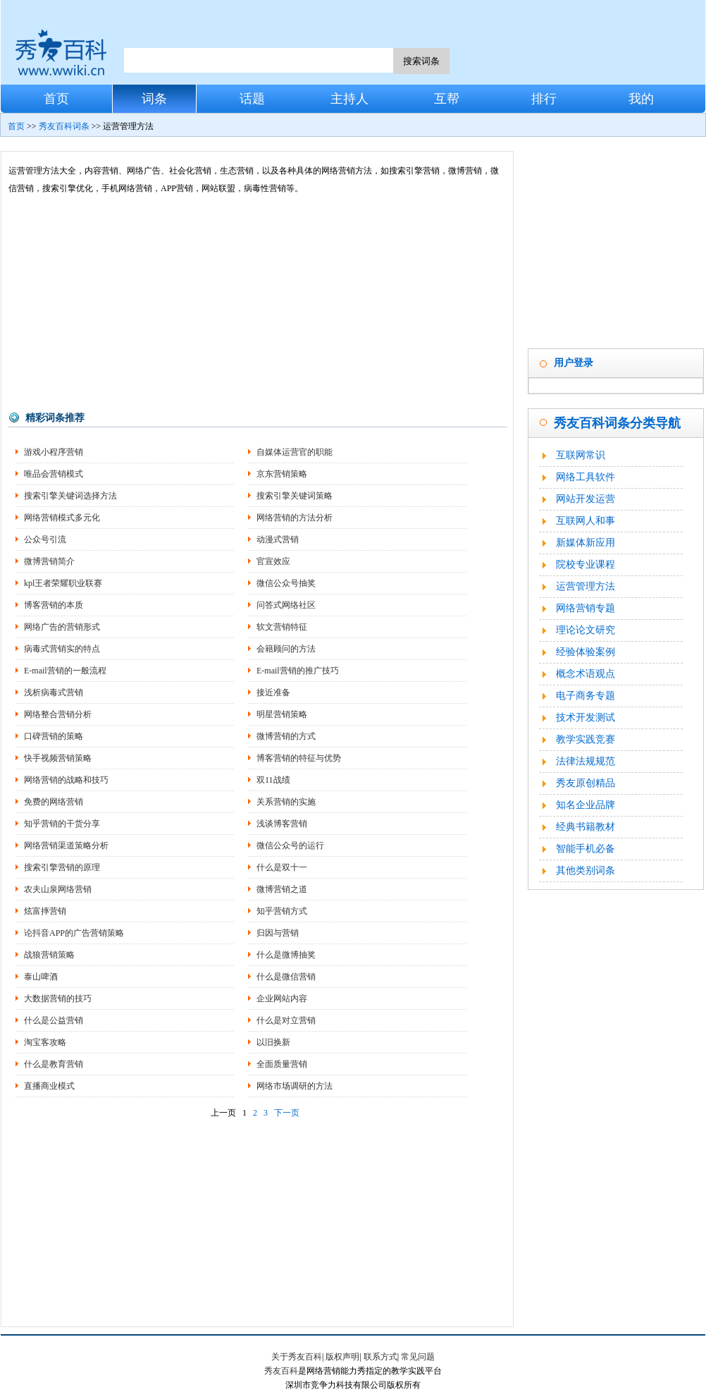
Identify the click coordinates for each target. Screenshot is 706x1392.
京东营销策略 (281, 474)
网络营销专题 (585, 608)
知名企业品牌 (585, 805)
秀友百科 (281, 1371)
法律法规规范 (585, 761)
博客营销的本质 (53, 605)
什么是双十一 (281, 867)
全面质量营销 (281, 1064)
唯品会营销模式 (53, 474)
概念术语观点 (585, 673)
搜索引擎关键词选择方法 (70, 496)
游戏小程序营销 (53, 452)
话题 (252, 99)
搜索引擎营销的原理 (62, 867)
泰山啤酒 (41, 977)
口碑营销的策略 (53, 736)
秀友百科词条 (64, 126)
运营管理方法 (585, 586)
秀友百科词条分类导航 (617, 423)
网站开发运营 (585, 499)
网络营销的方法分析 (294, 518)
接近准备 (273, 692)
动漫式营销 (277, 539)
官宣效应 (273, 561)
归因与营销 (277, 933)
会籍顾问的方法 (286, 649)
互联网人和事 (585, 520)
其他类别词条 (585, 870)
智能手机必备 (585, 848)
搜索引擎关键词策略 (294, 496)
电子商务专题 (585, 695)
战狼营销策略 (49, 955)
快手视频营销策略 (58, 758)
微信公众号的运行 (290, 845)
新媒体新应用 (585, 542)
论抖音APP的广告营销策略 (74, 933)
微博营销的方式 (286, 736)
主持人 (349, 99)
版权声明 (342, 1357)
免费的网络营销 (53, 802)
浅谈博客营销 (281, 824)
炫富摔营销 (45, 911)
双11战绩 (273, 780)
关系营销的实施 (286, 802)
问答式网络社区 (286, 605)
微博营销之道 (281, 889)
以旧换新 (273, 1042)
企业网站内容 (281, 998)
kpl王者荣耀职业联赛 (63, 583)
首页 (56, 99)
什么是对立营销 (286, 1020)
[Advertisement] (257, 303)
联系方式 (380, 1357)
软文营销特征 (281, 627)
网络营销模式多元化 (62, 518)
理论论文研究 (585, 630)
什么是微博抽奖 (286, 955)
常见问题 (418, 1357)
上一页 (223, 1113)
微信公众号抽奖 (286, 583)
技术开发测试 (585, 717)
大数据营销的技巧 (58, 998)
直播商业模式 (49, 1086)
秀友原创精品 (585, 783)
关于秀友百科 (296, 1357)
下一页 (286, 1113)
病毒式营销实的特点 (62, 649)
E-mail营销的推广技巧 (297, 671)
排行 (544, 99)
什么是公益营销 (53, 1020)
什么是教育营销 (53, 1064)
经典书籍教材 (585, 827)
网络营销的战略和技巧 (66, 780)
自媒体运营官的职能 (294, 452)
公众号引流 (45, 539)
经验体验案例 (585, 652)
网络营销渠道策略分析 (66, 845)
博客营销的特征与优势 (298, 758)
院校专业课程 (585, 564)
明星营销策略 (281, 714)
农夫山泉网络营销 (58, 889)
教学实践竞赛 (585, 739)
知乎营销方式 (281, 911)
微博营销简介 (49, 561)
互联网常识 (580, 455)
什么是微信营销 (286, 977)
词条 (154, 99)
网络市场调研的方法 (294, 1086)
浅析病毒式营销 (53, 692)
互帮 (446, 99)
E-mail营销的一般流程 (65, 671)
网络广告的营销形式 (62, 627)
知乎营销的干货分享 (62, 824)
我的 (641, 99)
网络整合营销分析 (58, 714)
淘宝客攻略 (45, 1042)
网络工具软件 (585, 477)
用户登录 (573, 363)
